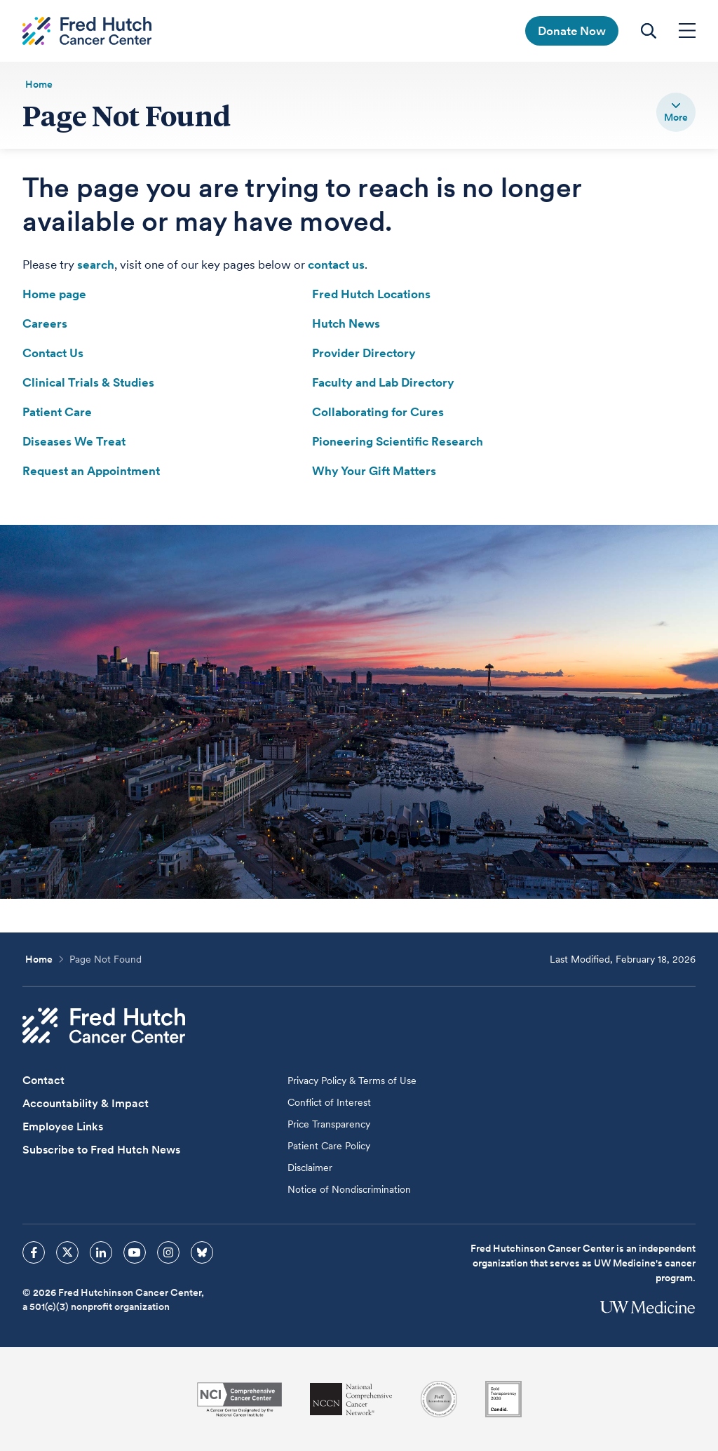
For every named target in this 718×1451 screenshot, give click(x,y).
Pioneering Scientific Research (397, 441)
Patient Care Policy (328, 1145)
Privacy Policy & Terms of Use (351, 1080)
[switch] (676, 112)
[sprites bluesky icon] (202, 1252)
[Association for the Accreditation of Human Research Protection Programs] (439, 1399)
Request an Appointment (91, 471)
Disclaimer (309, 1167)
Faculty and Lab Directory (383, 382)
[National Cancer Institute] (239, 1399)
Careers (44, 323)
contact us (336, 265)
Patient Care (57, 412)
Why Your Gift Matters (374, 471)
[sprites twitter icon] (67, 1252)
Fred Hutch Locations (371, 294)
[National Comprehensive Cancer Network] (351, 1399)
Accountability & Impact (85, 1103)
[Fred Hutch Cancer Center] (103, 1025)
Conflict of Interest (329, 1102)
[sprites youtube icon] (134, 1252)
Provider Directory (364, 353)
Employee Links (62, 1126)
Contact (43, 1080)
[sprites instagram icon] (168, 1252)
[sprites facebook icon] (33, 1252)
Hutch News (346, 323)
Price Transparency (328, 1124)
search (95, 265)
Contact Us (52, 353)
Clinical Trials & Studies (88, 382)
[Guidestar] (503, 1399)
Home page (54, 294)
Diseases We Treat (74, 441)
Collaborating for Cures (378, 412)
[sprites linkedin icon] (101, 1252)
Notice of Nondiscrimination (349, 1189)
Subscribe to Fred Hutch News (101, 1149)
